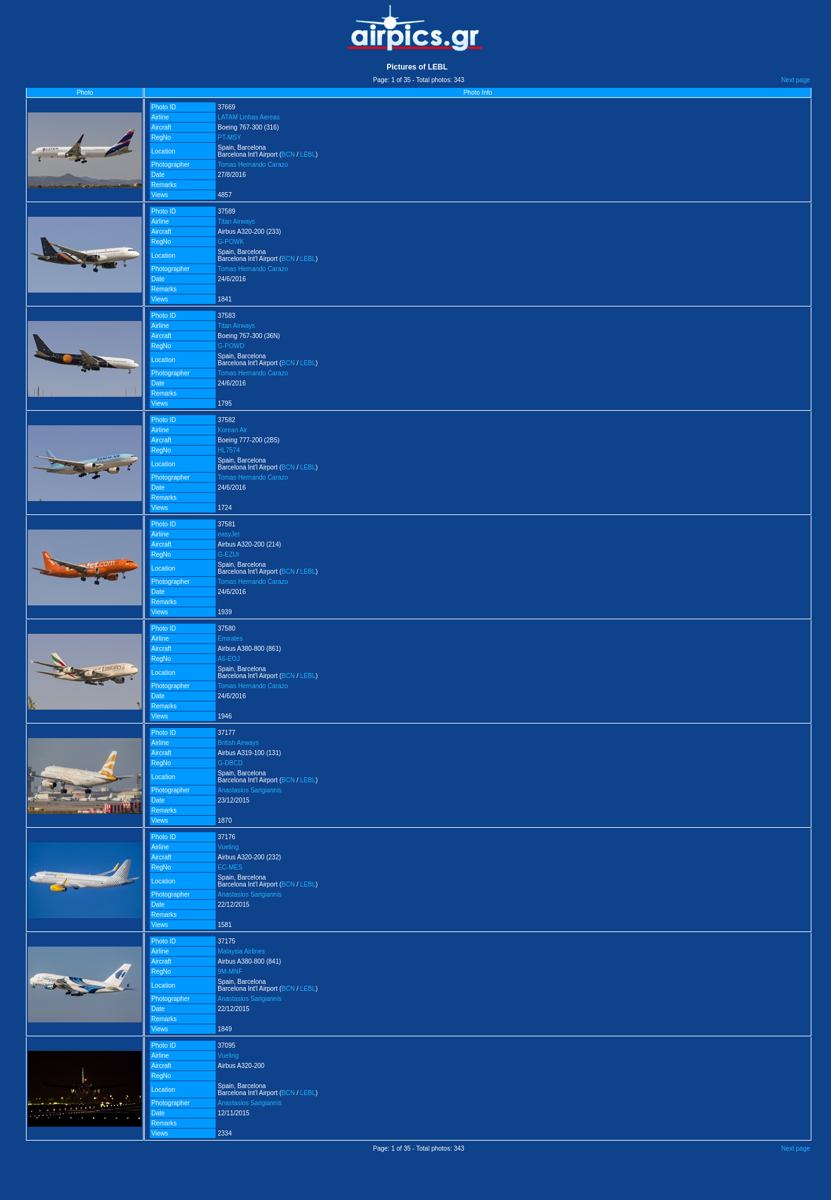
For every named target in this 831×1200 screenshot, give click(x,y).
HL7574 (229, 450)
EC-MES (230, 867)
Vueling (228, 847)
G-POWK (231, 241)
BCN (288, 154)
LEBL (308, 154)
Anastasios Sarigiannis (249, 790)
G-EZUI (228, 554)
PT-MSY (229, 137)
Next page (795, 79)
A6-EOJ (229, 658)
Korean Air (232, 430)
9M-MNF (230, 971)
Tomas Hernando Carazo (253, 164)
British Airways (238, 742)
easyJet (228, 534)
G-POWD (231, 345)
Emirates (230, 638)
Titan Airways (236, 221)
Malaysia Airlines (241, 951)
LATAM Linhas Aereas (249, 117)
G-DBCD (230, 763)
